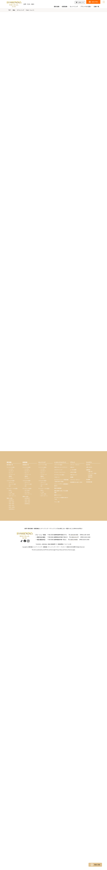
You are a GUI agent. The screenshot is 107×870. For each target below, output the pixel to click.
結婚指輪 (64, 6)
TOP (9, 10)
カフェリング (20, 10)
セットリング (74, 6)
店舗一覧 (96, 6)
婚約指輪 (56, 6)
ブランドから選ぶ (85, 6)
